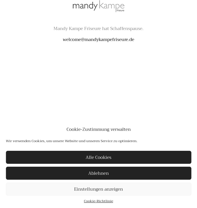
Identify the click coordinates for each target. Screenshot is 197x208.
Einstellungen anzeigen (98, 189)
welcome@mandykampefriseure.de (98, 39)
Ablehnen (98, 173)
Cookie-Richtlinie (98, 201)
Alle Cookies (98, 157)
